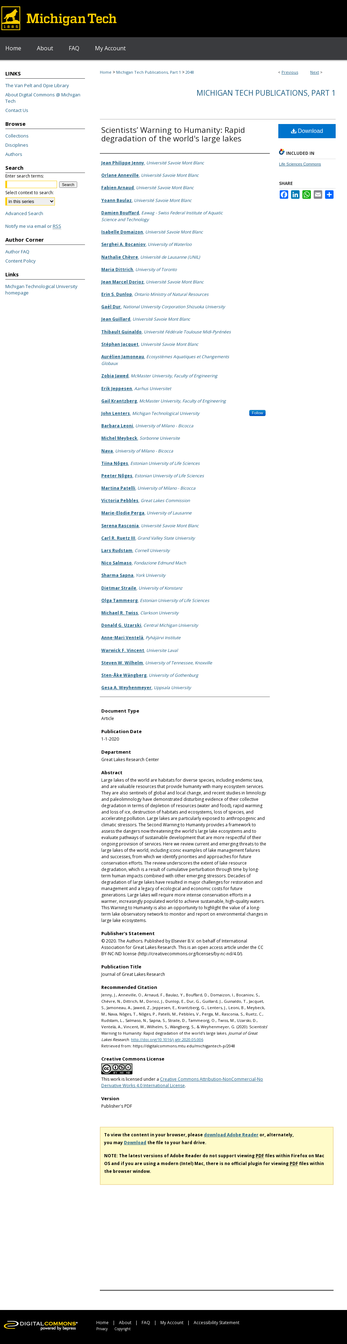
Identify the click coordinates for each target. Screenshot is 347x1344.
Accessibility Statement (216, 1323)
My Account (171, 1323)
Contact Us (16, 110)
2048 (190, 72)
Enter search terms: (24, 176)
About (125, 1323)
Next (314, 72)
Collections (17, 136)
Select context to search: (29, 193)
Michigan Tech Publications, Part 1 (148, 72)
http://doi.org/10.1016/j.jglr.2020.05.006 (167, 1039)
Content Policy (20, 261)
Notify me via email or (33, 226)
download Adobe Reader (231, 1135)
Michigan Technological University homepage (41, 289)
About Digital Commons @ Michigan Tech (42, 97)
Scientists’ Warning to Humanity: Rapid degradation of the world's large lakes (173, 134)
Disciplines (16, 145)
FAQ (146, 1323)
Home (106, 72)
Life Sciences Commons (300, 164)
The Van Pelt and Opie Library (37, 85)
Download (307, 131)
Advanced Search (24, 213)
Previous (289, 72)
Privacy (102, 1328)
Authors (13, 154)
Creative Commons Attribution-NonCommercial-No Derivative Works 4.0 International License (182, 1082)
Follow (257, 413)
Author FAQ (17, 251)
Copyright (122, 1328)
